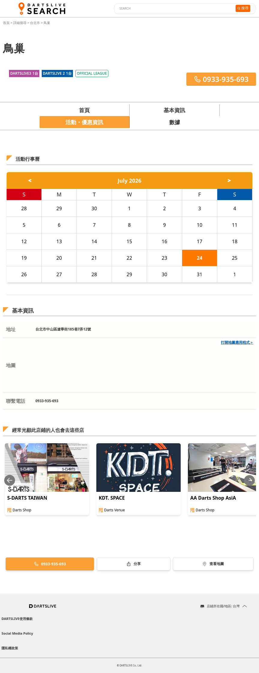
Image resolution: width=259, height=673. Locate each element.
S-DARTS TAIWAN (27, 498)
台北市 (35, 22)
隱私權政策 (10, 648)
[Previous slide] (10, 480)
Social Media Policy (17, 633)
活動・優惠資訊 (84, 122)
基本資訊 (174, 110)
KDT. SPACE (112, 498)
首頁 (7, 22)
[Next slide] (249, 480)
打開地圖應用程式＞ (237, 342)
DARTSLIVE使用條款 (17, 618)
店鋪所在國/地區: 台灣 (223, 606)
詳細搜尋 (20, 22)
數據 (174, 122)
